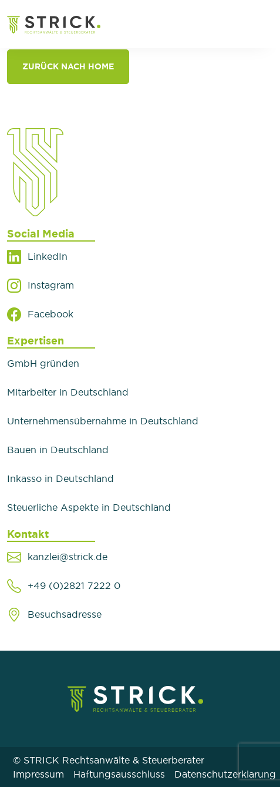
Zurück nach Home (68, 66)
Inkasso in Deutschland (60, 478)
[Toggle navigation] (257, 24)
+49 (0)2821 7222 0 (74, 585)
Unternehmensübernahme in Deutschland (102, 421)
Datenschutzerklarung (225, 774)
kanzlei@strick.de (67, 556)
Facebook (50, 314)
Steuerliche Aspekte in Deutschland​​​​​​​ (89, 507)
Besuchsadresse (65, 614)
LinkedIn (48, 256)
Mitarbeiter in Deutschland (68, 392)
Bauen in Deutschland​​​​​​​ (58, 449)
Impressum (38, 774)
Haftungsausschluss (119, 774)
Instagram (51, 285)
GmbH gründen (43, 363)
